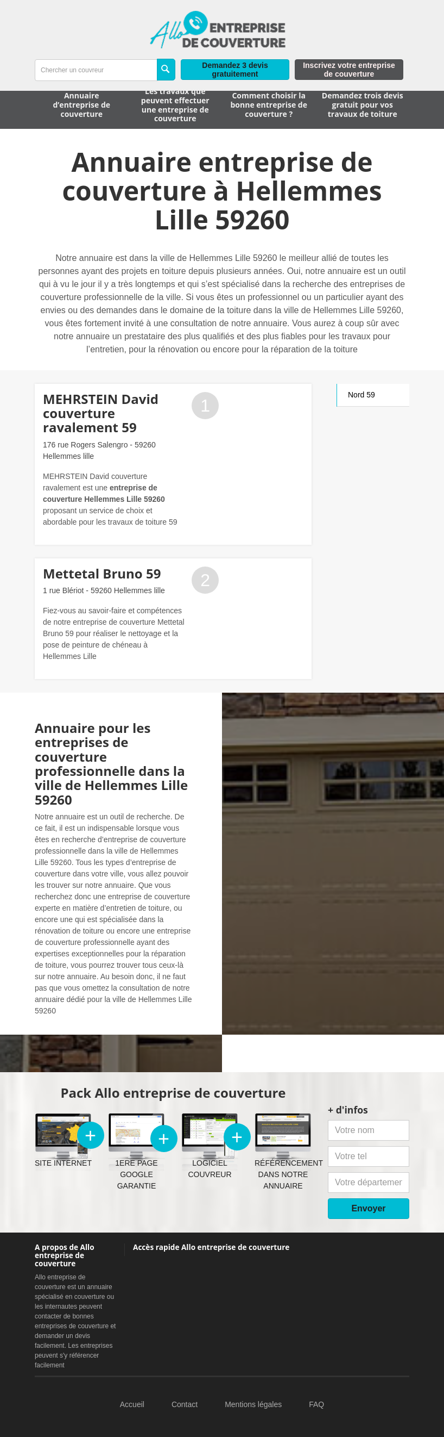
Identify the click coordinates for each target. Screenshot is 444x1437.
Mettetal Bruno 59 (102, 573)
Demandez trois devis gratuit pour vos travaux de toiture (362, 104)
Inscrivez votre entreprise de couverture (349, 69)
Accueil (132, 1404)
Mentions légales (253, 1404)
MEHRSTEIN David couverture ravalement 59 (100, 413)
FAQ (316, 1404)
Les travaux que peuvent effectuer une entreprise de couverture (175, 104)
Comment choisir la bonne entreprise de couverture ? (268, 104)
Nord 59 (361, 394)
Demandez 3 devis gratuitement (235, 69)
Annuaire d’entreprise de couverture (81, 104)
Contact (185, 1404)
